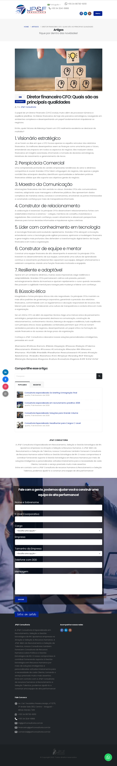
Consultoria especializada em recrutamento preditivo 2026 (52, 403)
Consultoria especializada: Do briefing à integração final (51, 392)
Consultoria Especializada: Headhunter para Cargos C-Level (53, 423)
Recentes (38, 385)
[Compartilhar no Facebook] (6, 379)
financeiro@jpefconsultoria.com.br (34, 727)
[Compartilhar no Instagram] (6, 387)
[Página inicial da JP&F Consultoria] (30, 9)
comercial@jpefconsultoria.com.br (34, 731)
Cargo (18, 526)
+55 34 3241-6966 (26, 718)
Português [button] (54, 4)
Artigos (35, 27)
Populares (23, 385)
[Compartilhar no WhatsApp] (6, 394)
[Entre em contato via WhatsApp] (108, 757)
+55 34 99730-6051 (27, 714)
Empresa (20, 537)
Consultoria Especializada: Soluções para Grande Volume (51, 413)
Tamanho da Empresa (28, 548)
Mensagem (21, 571)
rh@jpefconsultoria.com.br (30, 723)
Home (26, 27)
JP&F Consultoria (28, 107)
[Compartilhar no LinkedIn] (6, 372)
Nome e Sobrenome (27, 502)
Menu (98, 13)
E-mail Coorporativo (27, 514)
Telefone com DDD (26, 559)
